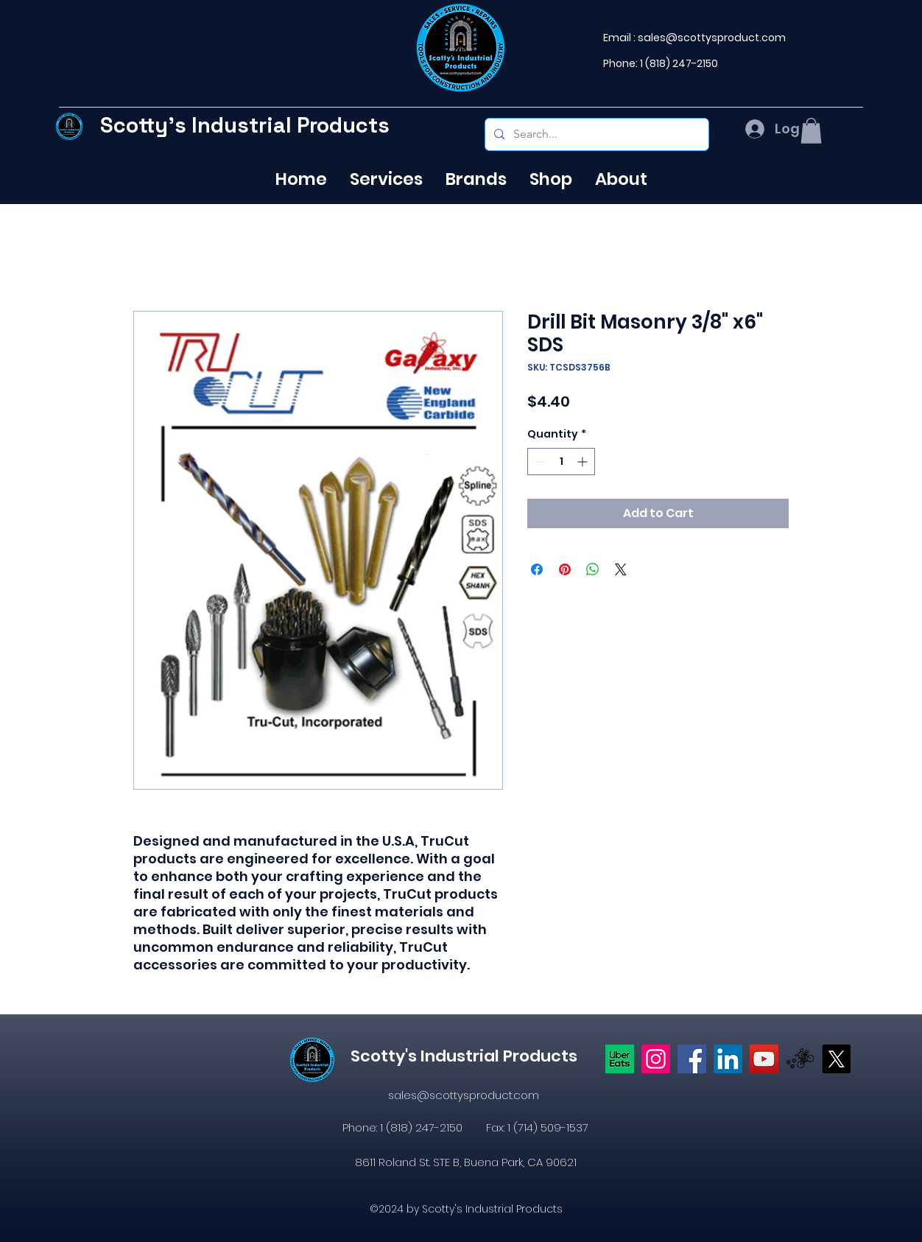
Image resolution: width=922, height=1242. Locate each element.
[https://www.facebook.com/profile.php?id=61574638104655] (692, 1059)
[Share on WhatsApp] (593, 569)
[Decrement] (538, 461)
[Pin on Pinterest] (565, 569)
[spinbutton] (561, 461)
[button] (811, 131)
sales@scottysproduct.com (712, 37)
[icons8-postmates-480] (800, 1059)
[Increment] (583, 461)
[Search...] (595, 134)
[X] (836, 1059)
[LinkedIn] (728, 1059)
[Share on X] (621, 569)
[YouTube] (764, 1059)
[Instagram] (655, 1059)
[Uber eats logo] (619, 1059)
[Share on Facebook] (537, 569)
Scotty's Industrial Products (245, 124)
